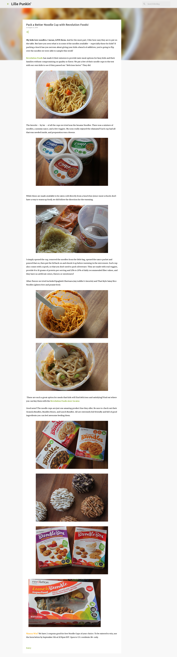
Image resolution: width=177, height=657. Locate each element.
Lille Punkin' (21, 4)
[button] (27, 32)
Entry (28, 648)
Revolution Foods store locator (64, 401)
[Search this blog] (158, 4)
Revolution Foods (34, 58)
